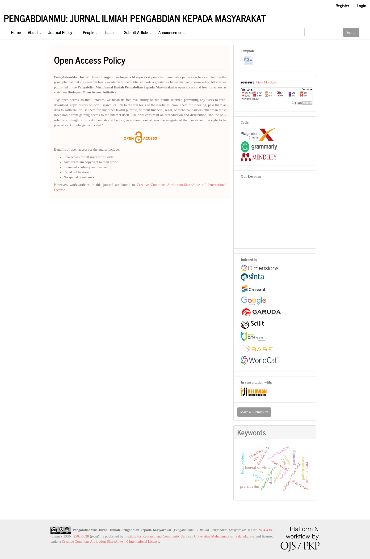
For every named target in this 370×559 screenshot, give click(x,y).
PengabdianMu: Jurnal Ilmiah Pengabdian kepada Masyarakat (135, 18)
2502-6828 (81, 536)
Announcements (171, 32)
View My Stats (266, 82)
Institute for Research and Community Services (159, 536)
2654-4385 (265, 530)
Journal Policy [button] (62, 32)
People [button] (90, 32)
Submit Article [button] (137, 32)
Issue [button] (111, 32)
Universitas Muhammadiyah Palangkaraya (224, 536)
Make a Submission (254, 412)
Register (342, 5)
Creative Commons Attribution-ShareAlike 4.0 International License (110, 541)
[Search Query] (323, 32)
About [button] (34, 32)
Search (351, 32)
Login (361, 5)
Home (16, 32)
